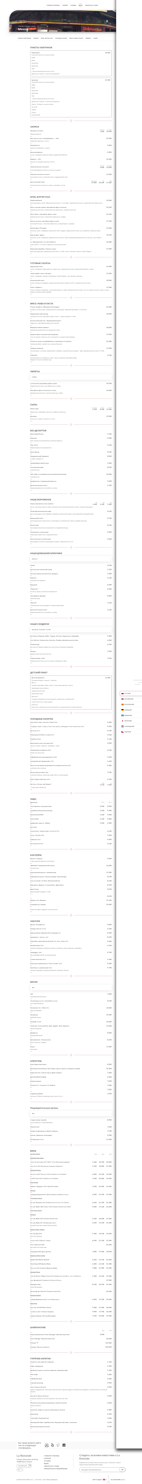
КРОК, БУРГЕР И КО (47, 38)
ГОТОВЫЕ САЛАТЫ (61, 38)
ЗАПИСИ (36, 38)
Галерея (65, 5)
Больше (120, 38)
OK (122, 1470)
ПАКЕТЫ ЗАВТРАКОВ (24, 38)
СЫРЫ (96, 38)
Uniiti (123, 1479)
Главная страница (53, 5)
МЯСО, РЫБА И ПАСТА (76, 38)
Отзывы (73, 5)
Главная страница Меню (27, 26)
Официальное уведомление (55, 1468)
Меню (81, 5)
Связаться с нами (91, 5)
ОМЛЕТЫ (88, 38)
